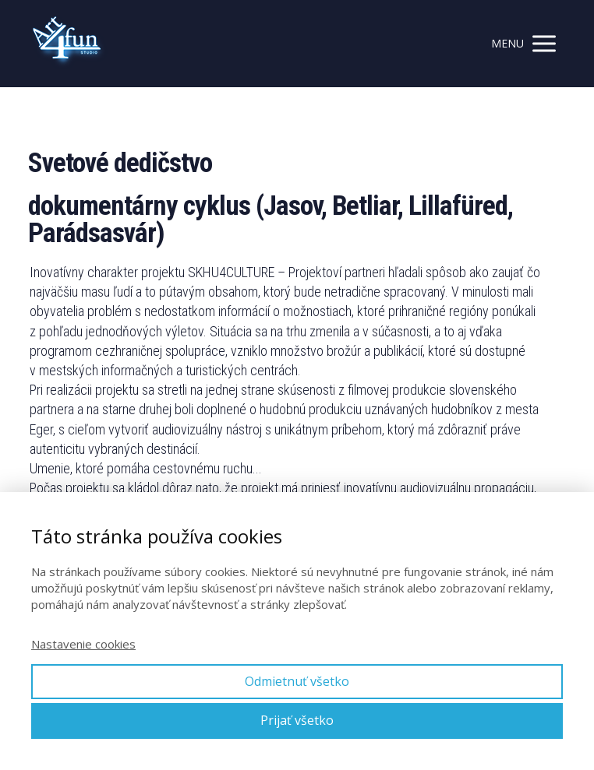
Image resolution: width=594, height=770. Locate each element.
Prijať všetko (297, 720)
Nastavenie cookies (83, 644)
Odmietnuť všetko (297, 681)
